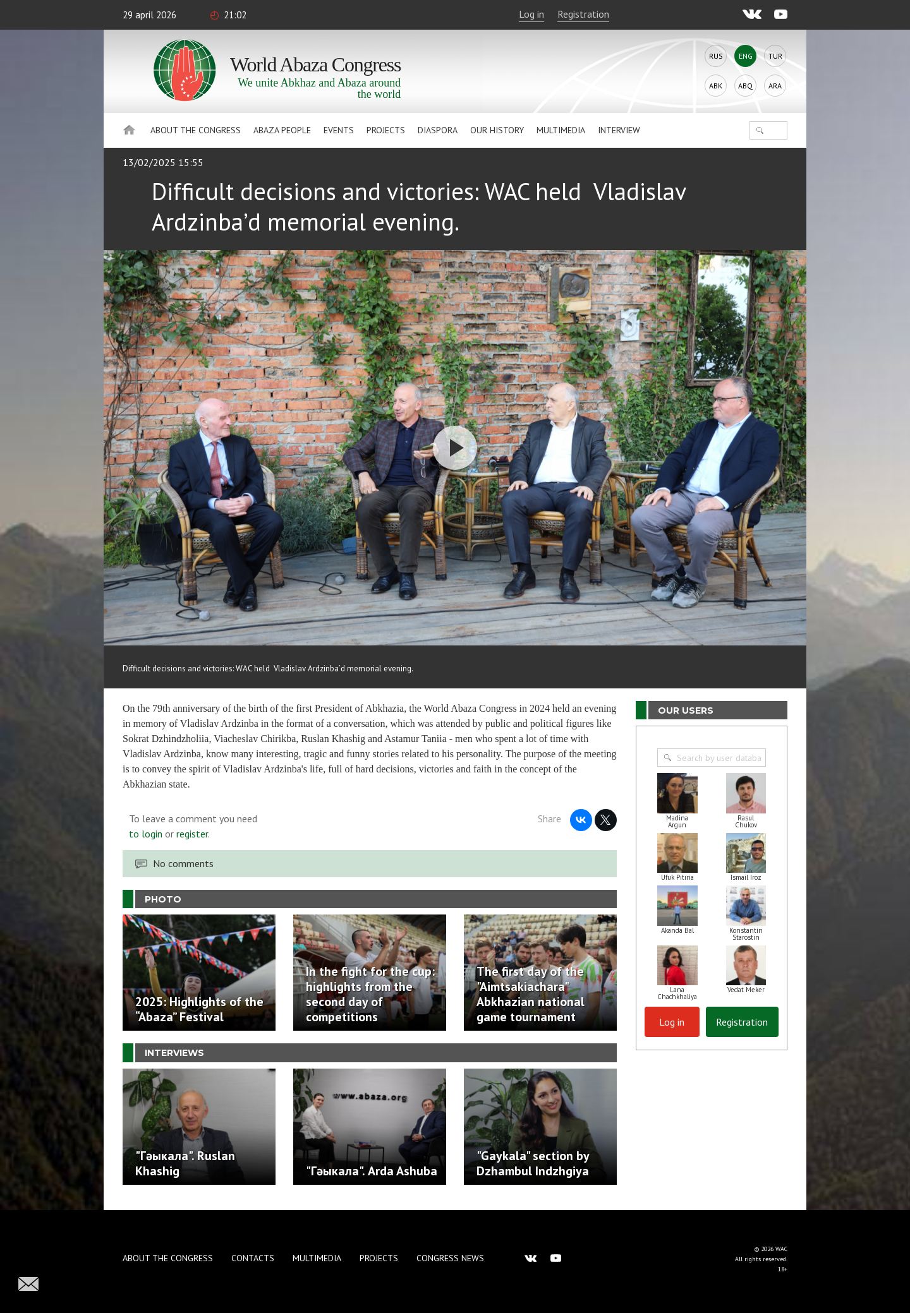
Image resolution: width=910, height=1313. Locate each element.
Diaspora (438, 130)
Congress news (450, 1258)
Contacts (252, 1258)
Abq (745, 85)
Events (339, 130)
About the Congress (195, 130)
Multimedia (561, 130)
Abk (715, 85)
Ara (775, 85)
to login (145, 833)
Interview (619, 130)
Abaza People (282, 130)
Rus (716, 56)
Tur (775, 56)
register (192, 833)
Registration (583, 14)
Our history (497, 130)
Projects (386, 130)
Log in (531, 14)
